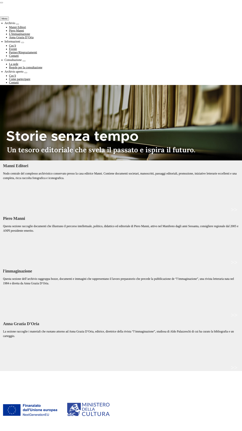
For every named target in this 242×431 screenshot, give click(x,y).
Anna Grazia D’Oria (13, 389)
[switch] (1, 2)
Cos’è (64, 377)
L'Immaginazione (11, 385)
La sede (126, 377)
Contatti (65, 389)
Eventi (64, 381)
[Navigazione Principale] (4, 19)
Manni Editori (9, 377)
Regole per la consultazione (139, 381)
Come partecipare (193, 381)
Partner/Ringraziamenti (75, 385)
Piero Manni (8, 381)
